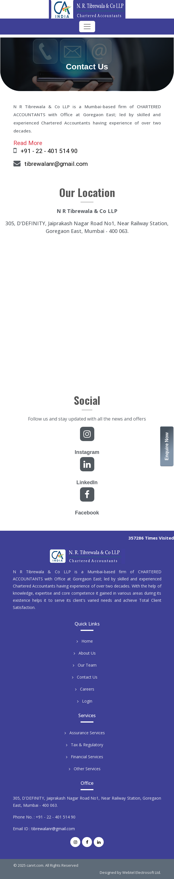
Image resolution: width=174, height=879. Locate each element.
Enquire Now (167, 446)
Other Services (87, 768)
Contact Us (87, 677)
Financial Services (87, 756)
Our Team (87, 665)
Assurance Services (87, 732)
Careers (87, 689)
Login (87, 701)
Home (87, 641)
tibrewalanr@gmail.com (56, 163)
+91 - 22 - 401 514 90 (49, 151)
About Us (87, 653)
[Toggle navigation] (87, 26)
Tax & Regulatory (87, 744)
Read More (27, 143)
